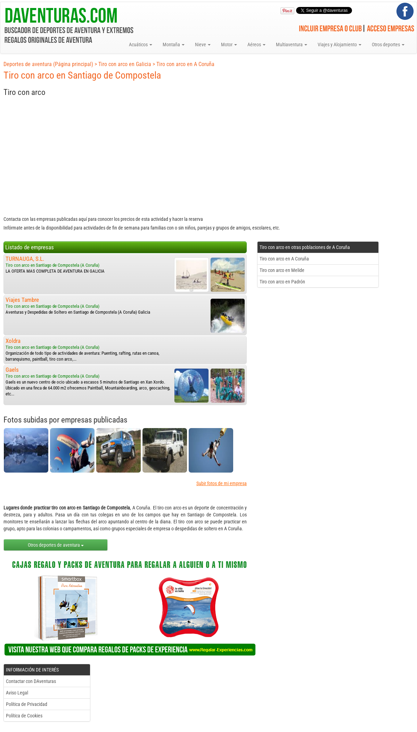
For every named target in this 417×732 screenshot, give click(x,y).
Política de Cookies (24, 715)
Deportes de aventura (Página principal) (48, 64)
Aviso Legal (17, 692)
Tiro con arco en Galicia (124, 64)
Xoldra (13, 340)
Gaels (12, 369)
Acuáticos (140, 44)
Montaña (174, 44)
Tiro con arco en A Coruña (185, 64)
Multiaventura (291, 44)
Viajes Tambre (22, 299)
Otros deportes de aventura (56, 545)
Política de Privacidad (26, 704)
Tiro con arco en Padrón (282, 281)
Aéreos (256, 44)
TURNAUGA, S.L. (25, 258)
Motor (229, 44)
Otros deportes (388, 44)
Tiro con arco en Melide (282, 270)
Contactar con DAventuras (31, 681)
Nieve (203, 44)
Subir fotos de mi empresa (221, 483)
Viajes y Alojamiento (339, 44)
